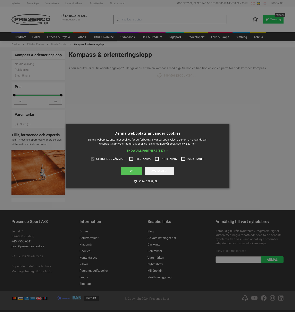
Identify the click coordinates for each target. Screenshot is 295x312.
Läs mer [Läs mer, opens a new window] (191, 143)
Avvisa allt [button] (159, 171)
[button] (147, 150)
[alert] (147, 156)
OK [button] (131, 171)
